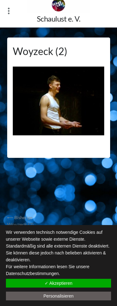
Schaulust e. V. (58, 18)
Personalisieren (58, 295)
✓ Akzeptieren (58, 283)
